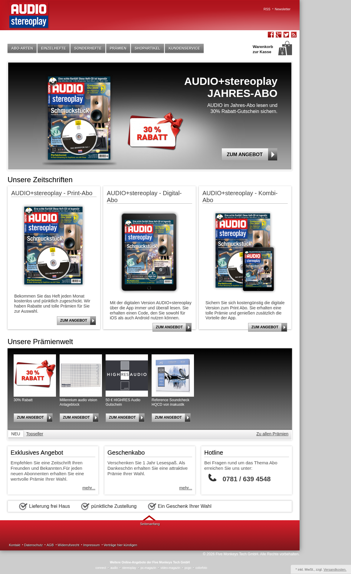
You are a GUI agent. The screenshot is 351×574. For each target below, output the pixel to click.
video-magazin (170, 567)
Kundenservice (184, 48)
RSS (267, 9)
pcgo (188, 567)
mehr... (88, 487)
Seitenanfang (150, 524)
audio (114, 567)
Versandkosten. (334, 569)
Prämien (118, 48)
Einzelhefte (53, 48)
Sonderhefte (88, 48)
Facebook (271, 35)
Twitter (286, 35)
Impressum (91, 545)
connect (100, 567)
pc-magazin (148, 567)
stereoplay (129, 567)
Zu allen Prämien (272, 433)
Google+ (278, 35)
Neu (15, 433)
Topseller (34, 433)
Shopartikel (147, 48)
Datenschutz (33, 545)
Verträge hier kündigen (120, 545)
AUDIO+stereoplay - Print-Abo (51, 193)
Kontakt (14, 545)
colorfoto (201, 567)
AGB (50, 545)
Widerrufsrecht (69, 545)
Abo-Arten (22, 48)
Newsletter (282, 9)
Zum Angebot (252, 154)
